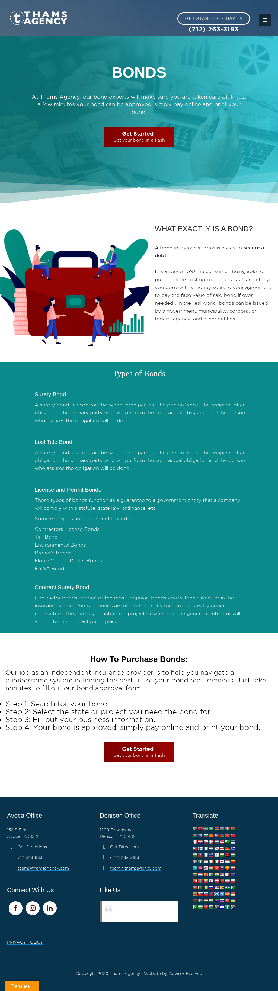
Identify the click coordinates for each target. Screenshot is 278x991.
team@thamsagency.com (43, 868)
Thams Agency (123, 911)
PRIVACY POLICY (25, 942)
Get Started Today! (211, 18)
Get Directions (32, 847)
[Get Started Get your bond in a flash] (139, 137)
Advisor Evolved (185, 973)
